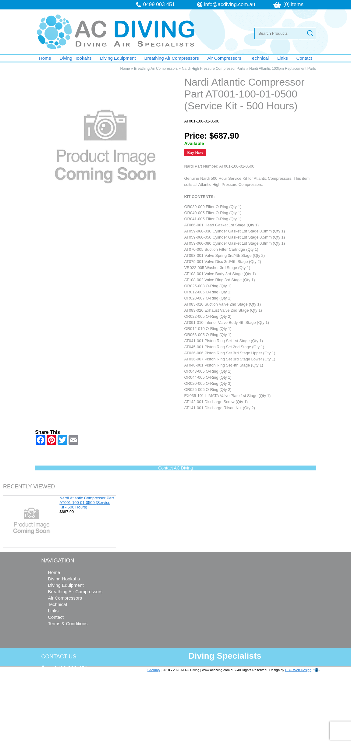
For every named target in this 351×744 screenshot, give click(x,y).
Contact (304, 58)
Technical (259, 58)
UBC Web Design (298, 670)
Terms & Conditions (67, 623)
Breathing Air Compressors (171, 58)
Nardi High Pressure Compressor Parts (213, 68)
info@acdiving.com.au (229, 4)
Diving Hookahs (76, 58)
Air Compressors (224, 58)
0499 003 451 (159, 4)
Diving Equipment (118, 58)
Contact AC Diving (175, 468)
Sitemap (153, 670)
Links (282, 58)
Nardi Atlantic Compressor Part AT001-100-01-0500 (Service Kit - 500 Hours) (86, 502)
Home (45, 58)
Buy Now (195, 152)
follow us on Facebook (78, 718)
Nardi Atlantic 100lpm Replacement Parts (282, 68)
